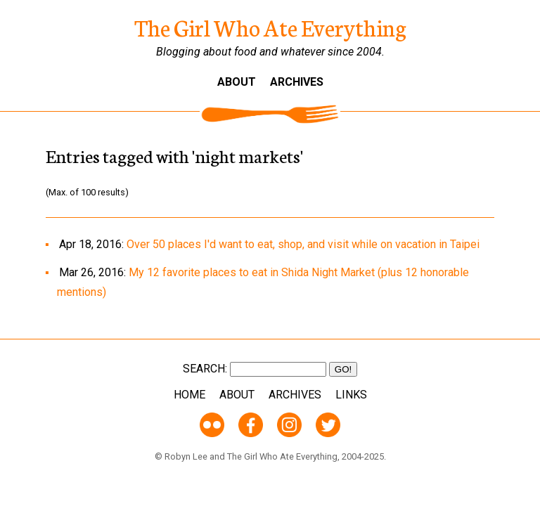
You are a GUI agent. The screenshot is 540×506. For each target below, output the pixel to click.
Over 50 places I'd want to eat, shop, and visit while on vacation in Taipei (303, 244)
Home (189, 394)
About (236, 82)
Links (351, 394)
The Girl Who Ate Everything (270, 26)
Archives (296, 82)
